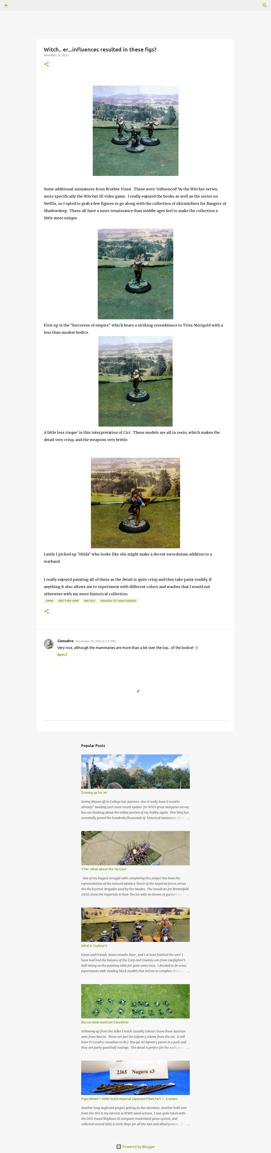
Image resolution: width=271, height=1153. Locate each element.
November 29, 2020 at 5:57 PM (95, 641)
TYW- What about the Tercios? (103, 869)
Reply (62, 655)
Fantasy (89, 600)
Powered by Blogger (135, 1147)
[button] (46, 64)
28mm (49, 600)
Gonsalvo (65, 641)
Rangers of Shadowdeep (118, 600)
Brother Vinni (69, 600)
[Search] (19, 5)
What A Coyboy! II (94, 946)
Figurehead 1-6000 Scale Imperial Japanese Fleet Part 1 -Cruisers (129, 1099)
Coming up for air (94, 792)
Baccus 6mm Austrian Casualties (104, 1022)
